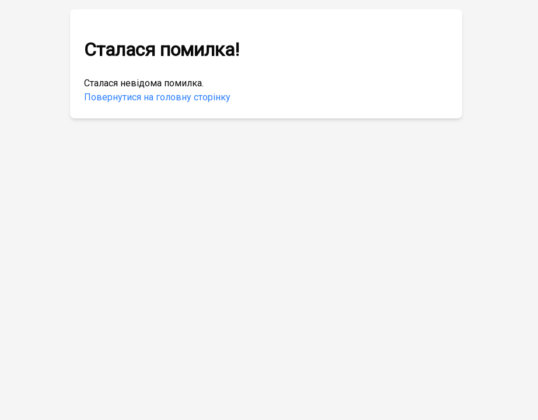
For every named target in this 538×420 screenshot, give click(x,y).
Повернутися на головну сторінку (157, 97)
